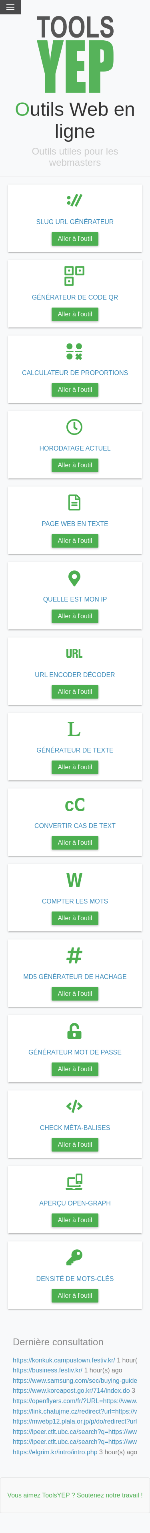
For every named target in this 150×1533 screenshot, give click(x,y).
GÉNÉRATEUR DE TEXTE (74, 750)
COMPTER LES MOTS (75, 901)
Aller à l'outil (75, 238)
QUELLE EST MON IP (75, 599)
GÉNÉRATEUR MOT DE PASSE (75, 1052)
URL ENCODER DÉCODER (75, 674)
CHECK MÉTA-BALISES (75, 1127)
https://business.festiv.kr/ (47, 1370)
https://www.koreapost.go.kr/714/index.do (71, 1390)
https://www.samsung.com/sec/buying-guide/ (76, 1380)
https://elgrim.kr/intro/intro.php (55, 1452)
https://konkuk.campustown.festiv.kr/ (64, 1360)
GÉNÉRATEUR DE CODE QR (75, 297)
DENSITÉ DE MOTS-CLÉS (75, 1278)
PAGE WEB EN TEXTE (75, 523)
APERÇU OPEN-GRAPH (75, 1203)
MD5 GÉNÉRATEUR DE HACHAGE (74, 976)
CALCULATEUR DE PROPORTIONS (75, 372)
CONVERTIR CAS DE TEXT (75, 825)
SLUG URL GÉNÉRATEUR (75, 221)
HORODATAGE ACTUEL (74, 448)
